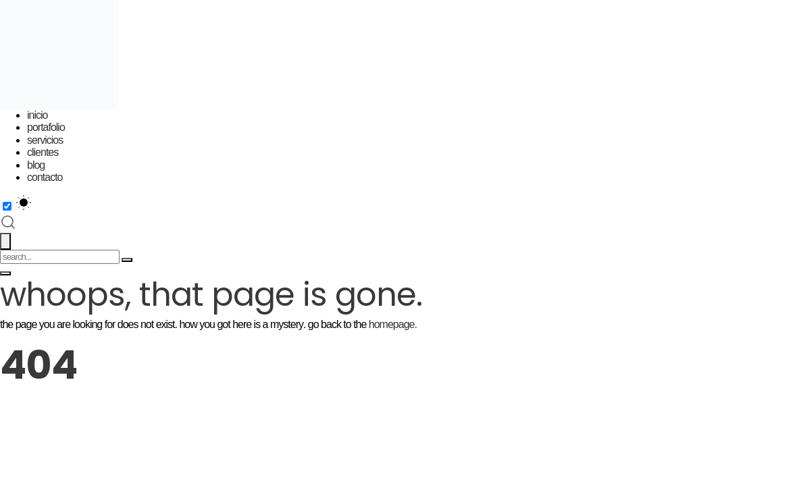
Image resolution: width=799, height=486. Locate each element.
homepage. (393, 324)
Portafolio (46, 127)
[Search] (127, 260)
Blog (36, 165)
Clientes (42, 152)
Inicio (37, 115)
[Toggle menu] (5, 273)
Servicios (45, 140)
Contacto (44, 177)
